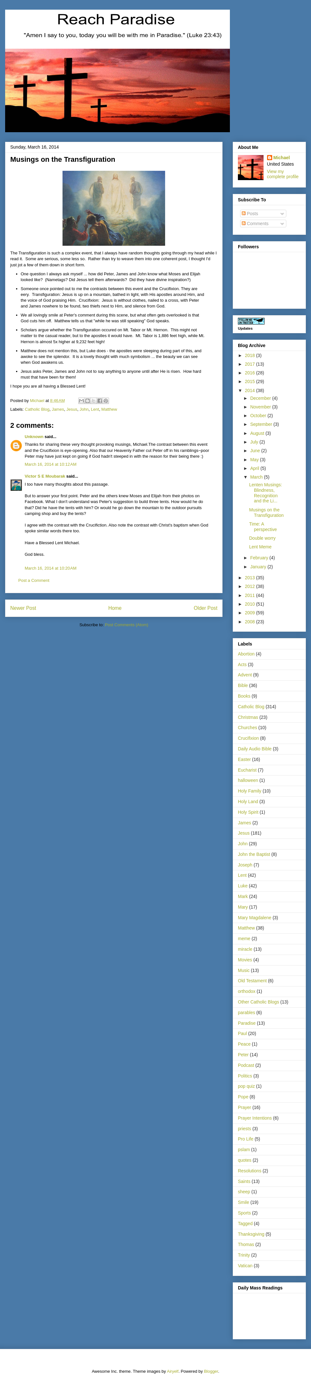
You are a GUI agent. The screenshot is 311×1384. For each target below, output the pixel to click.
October (258, 415)
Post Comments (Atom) (126, 624)
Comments (255, 223)
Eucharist (247, 770)
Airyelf (173, 1371)
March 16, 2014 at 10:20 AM (51, 568)
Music (244, 970)
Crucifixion (248, 738)
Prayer (244, 1107)
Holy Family (249, 790)
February (259, 557)
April (255, 468)
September (261, 424)
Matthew (109, 409)
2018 (250, 355)
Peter (243, 1054)
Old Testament (252, 980)
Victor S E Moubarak (45, 476)
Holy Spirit (248, 812)
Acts (242, 664)
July (254, 442)
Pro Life (245, 1138)
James (58, 409)
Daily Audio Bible (255, 748)
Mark (243, 896)
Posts (250, 213)
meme (244, 938)
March (257, 477)
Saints (244, 1181)
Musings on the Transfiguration (266, 512)
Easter (244, 759)
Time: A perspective (263, 526)
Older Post (205, 608)
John (84, 409)
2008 (250, 621)
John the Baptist (254, 854)
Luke (243, 885)
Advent (245, 674)
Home (115, 608)
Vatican (245, 1265)
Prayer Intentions (255, 1118)
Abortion (246, 653)
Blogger (211, 1371)
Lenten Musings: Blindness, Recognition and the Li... (265, 492)
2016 (250, 372)
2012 (250, 586)
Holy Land (248, 801)
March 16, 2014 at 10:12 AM (51, 464)
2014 (250, 390)
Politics (245, 1075)
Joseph (245, 864)
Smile (243, 1202)
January (258, 566)
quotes (244, 1160)
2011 (250, 595)
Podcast (246, 1065)
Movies (245, 959)
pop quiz (246, 1086)
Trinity (244, 1255)
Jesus (71, 409)
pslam (244, 1149)
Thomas (246, 1244)
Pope (243, 1096)
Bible (243, 685)
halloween (248, 780)
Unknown (34, 436)
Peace (244, 1044)
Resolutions (249, 1170)
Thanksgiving (251, 1234)
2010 (250, 604)
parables (246, 1012)
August (257, 433)
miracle (245, 949)
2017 (250, 364)
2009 (250, 612)
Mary (243, 907)
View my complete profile (283, 174)
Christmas (248, 717)
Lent (95, 409)
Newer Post (23, 608)
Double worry (262, 538)
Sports (244, 1212)
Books (244, 696)
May (255, 459)
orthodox (246, 991)
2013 (250, 577)
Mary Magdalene (254, 917)
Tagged (245, 1223)
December (261, 398)
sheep (244, 1191)
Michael (281, 157)
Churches (247, 727)
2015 (250, 381)
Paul (242, 1033)
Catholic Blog (37, 409)
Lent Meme (260, 546)
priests (244, 1128)
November (261, 406)
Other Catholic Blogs (258, 1001)
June (255, 450)
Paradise (247, 1023)
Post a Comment (33, 580)
